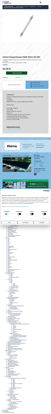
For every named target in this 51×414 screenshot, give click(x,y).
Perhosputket (11, 257)
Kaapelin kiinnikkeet (12, 346)
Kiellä (9, 222)
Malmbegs (12, 293)
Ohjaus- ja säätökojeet (13, 399)
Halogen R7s (33, 6)
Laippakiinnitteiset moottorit (20, 335)
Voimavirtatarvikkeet (15, 323)
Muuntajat (10, 233)
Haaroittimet (13, 397)
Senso (11, 289)
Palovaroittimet (14, 302)
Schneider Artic (14, 286)
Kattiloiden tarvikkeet (13, 364)
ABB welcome (11, 316)
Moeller (14, 327)
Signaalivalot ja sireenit (15, 341)
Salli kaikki (41, 222)
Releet (9, 345)
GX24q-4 (10, 263)
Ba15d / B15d (11, 270)
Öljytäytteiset (11, 360)
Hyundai (12, 292)
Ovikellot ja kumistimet (13, 320)
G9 (8, 242)
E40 (9, 248)
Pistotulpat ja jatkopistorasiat (15, 349)
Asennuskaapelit (12, 372)
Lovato (14, 326)
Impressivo (15, 285)
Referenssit (5, 410)
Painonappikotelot (14, 339)
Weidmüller (13, 406)
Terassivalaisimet (12, 230)
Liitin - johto (13, 398)
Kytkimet (10, 279)
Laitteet (9, 352)
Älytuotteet (10, 347)
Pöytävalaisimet (12, 236)
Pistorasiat (10, 274)
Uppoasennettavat (15, 315)
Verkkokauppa (19, 6)
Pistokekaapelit (11, 395)
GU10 (9, 239)
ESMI (11, 303)
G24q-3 (9, 272)
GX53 (9, 250)
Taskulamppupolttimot (13, 269)
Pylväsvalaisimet (14, 226)
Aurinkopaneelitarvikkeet (14, 344)
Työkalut (10, 305)
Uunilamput (10, 246)
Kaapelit (7, 367)
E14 (8, 245)
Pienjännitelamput (12, 249)
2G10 (9, 264)
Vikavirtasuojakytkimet (13, 297)
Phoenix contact (14, 407)
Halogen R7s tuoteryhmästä (14, 128)
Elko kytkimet (13, 290)
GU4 (9, 268)
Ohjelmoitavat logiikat (13, 394)
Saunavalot (10, 227)
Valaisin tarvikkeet (12, 232)
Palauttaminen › (40, 144)
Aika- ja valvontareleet (16, 401)
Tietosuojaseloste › (40, 145)
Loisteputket (11, 252)
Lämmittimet (8, 359)
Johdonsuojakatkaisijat (13, 291)
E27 (8, 240)
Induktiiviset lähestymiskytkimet (18, 378)
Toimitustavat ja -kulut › (28, 146)
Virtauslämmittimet (12, 361)
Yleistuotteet (8, 350)
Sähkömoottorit (14, 333)
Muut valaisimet (11, 231)
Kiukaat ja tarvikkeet (13, 355)
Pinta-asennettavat (15, 314)
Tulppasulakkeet (12, 351)
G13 (8, 255)
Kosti (14, 284)
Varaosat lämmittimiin (13, 365)
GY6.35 (9, 259)
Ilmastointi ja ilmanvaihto (14, 318)
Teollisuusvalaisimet (12, 228)
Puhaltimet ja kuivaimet (13, 362)
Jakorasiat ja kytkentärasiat (15, 313)
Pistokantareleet (14, 404)
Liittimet (10, 312)
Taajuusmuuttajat (12, 408)
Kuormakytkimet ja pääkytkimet (18, 340)
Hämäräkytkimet (14, 309)
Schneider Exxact (14, 288)
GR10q (9, 258)
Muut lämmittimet (12, 363)
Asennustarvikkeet (9, 273)
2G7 (9, 251)
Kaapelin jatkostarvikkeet (14, 374)
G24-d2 (9, 267)
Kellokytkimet (13, 308)
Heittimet (10, 229)
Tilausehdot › (26, 147)
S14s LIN (9, 253)
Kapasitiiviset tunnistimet (16, 383)
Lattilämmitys (11, 319)
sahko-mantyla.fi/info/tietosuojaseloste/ (17, 206)
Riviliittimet (10, 405)
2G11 (9, 256)
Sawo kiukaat (13, 358)
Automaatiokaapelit (13, 375)
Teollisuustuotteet (12, 322)
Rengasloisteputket (12, 260)
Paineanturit (13, 389)
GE (11, 294)
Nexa (11, 281)
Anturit (9, 377)
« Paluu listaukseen (8, 6)
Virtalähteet (11, 409)
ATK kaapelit (11, 373)
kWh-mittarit (13, 307)
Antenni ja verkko (12, 317)
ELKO (11, 278)
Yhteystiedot (6, 411)
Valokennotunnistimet (15, 388)
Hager (11, 295)
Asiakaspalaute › (40, 147)
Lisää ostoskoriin (17, 73)
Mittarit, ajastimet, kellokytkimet (16, 306)
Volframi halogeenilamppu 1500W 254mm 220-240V (22, 7)
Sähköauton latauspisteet (14, 342)
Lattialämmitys (11, 366)
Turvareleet (13, 403)
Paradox (12, 300)
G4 (8, 244)
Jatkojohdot (11, 371)
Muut (9, 261)
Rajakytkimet (13, 338)
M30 (14, 380)
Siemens (12, 299)
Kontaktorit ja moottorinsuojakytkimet (19, 324)
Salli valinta (25, 222)
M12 (13, 379)
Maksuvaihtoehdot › (27, 144)
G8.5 (9, 262)
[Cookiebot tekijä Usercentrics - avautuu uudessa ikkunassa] (44, 191)
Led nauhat (10, 234)
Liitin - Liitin (12, 396)
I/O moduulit (11, 391)
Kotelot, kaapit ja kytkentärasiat (18, 336)
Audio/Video (11, 368)
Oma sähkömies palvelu (8, 412)
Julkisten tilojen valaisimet (14, 235)
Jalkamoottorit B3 (17, 334)
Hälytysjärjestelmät (12, 298)
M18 (14, 381)
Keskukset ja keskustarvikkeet (15, 311)
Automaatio (8, 376)
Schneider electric (14, 277)
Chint (14, 328)
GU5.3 (9, 243)
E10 (8, 241)
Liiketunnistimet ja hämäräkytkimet (16, 343)
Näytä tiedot (44, 218)
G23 (9, 265)
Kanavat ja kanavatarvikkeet (15, 348)
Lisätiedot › (5, 64)
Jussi (14, 283)
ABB (11, 276)
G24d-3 (9, 266)
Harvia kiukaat (13, 356)
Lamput (26, 6)
